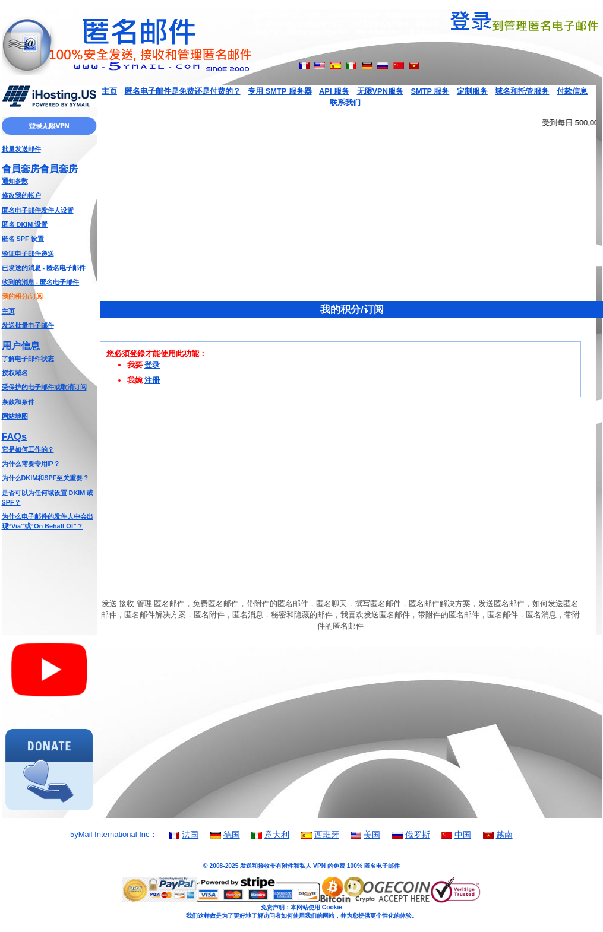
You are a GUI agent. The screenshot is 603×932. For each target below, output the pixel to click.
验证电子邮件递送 (28, 253)
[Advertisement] (49, 579)
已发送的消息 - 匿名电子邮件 (44, 267)
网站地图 (15, 416)
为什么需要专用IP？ (31, 463)
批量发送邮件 (21, 149)
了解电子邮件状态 (28, 358)
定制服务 (472, 91)
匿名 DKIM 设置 (25, 224)
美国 (372, 834)
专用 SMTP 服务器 (279, 91)
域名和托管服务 (522, 91)
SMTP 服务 (430, 91)
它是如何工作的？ (28, 449)
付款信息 (572, 91)
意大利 (276, 834)
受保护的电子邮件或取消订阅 (44, 387)
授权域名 (15, 372)
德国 (231, 834)
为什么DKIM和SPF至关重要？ (46, 477)
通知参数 (15, 181)
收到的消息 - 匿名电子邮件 (41, 282)
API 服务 (334, 91)
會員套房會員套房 (40, 168)
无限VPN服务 (380, 91)
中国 (462, 834)
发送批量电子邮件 (28, 325)
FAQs (14, 436)
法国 (190, 834)
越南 (504, 834)
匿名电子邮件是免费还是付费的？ (183, 91)
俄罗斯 (417, 834)
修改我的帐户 (21, 195)
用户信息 (21, 345)
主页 (8, 311)
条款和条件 (18, 401)
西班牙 (326, 834)
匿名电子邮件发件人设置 (38, 210)
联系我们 (345, 102)
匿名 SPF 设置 (23, 238)
